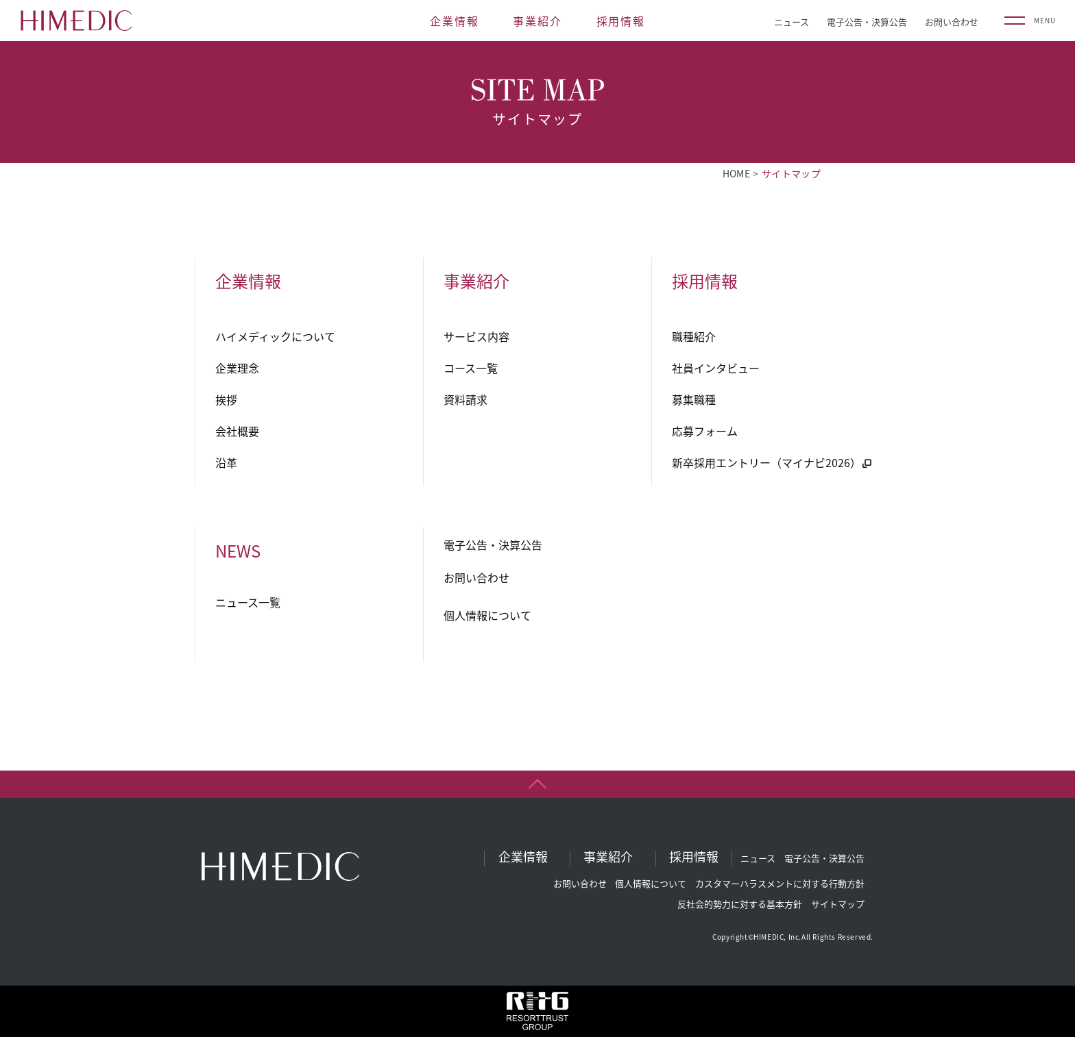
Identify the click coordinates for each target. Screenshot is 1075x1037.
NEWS (238, 550)
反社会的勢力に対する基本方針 (739, 903)
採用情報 (620, 20)
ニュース (791, 21)
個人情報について (650, 883)
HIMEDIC (76, 20)
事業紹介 (537, 20)
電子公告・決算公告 (867, 21)
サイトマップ (838, 903)
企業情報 (454, 20)
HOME (736, 173)
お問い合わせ (951, 21)
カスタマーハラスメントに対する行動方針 (780, 883)
